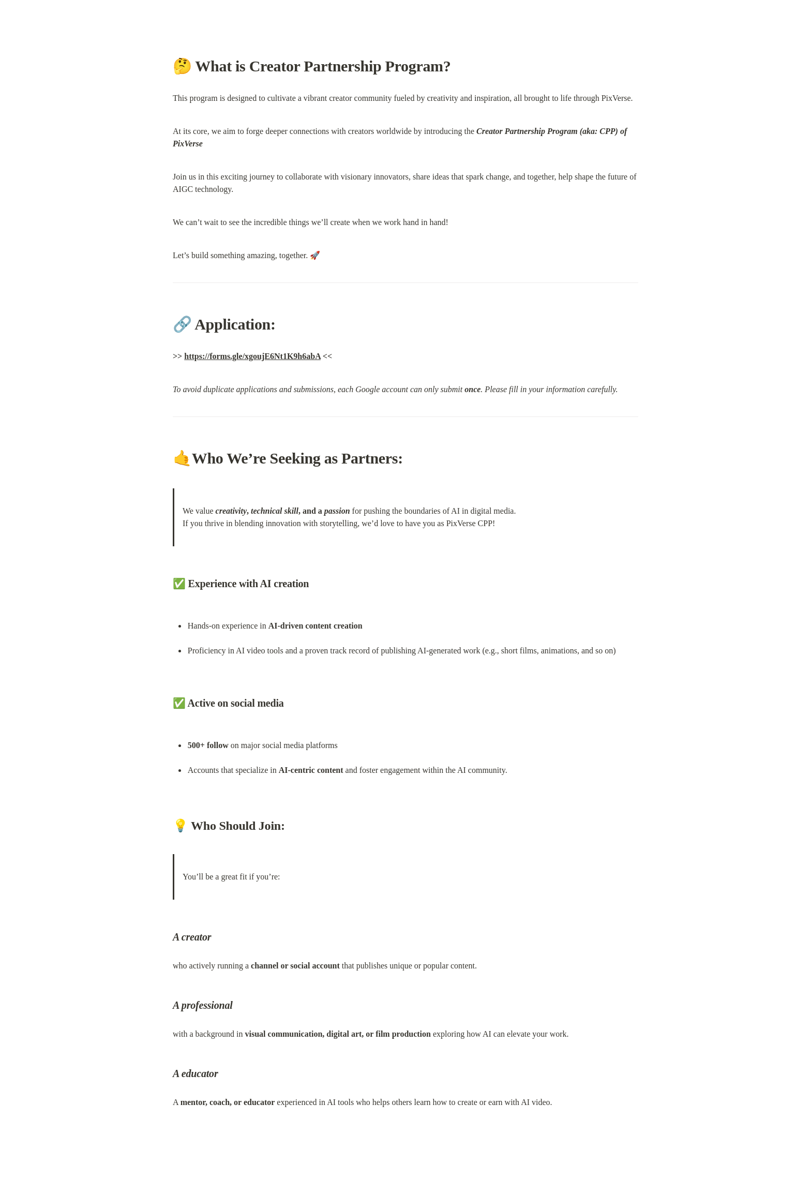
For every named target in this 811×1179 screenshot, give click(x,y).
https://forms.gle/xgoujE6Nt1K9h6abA (252, 356)
